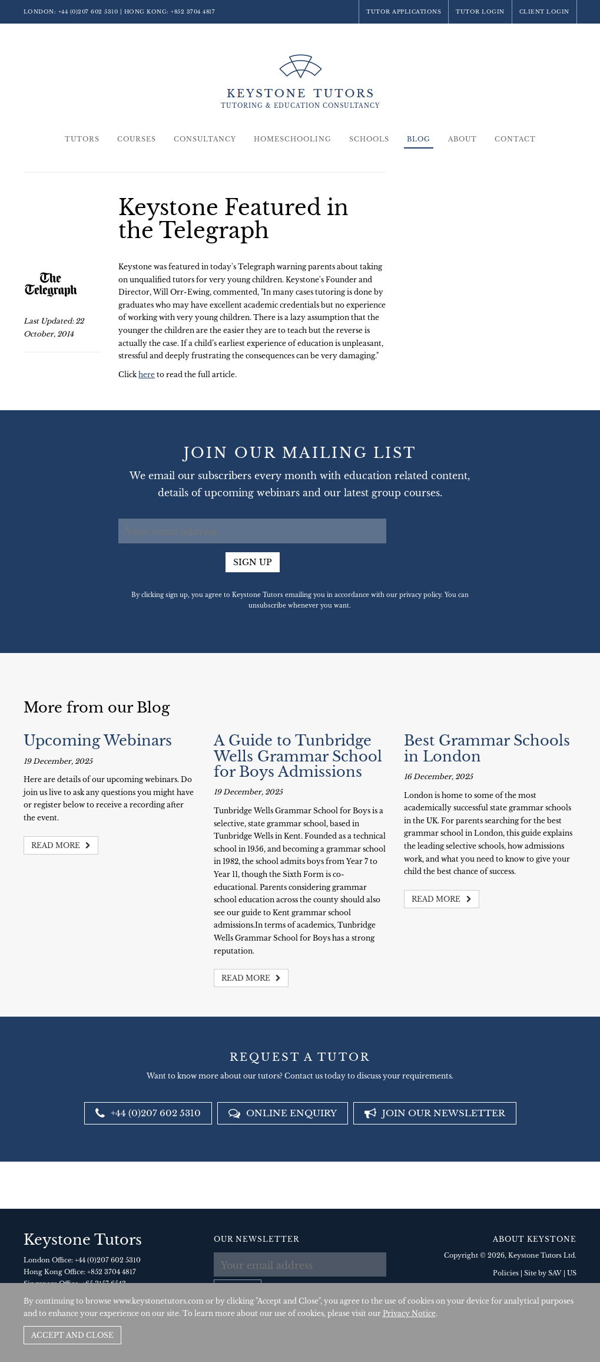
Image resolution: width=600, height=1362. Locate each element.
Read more (61, 845)
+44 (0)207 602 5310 (88, 11)
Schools (369, 139)
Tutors (82, 139)
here (146, 374)
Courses (136, 139)
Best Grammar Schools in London (487, 748)
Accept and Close (72, 1335)
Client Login (544, 11)
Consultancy (205, 139)
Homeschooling (293, 139)
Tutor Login (480, 11)
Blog (418, 139)
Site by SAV (543, 1273)
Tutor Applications (403, 11)
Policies (506, 1273)
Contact (515, 139)
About (462, 139)
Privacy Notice (409, 1313)
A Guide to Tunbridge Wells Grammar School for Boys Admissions (298, 756)
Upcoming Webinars (98, 740)
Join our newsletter (434, 1113)
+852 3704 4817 (193, 11)
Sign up (252, 562)
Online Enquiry (282, 1113)
